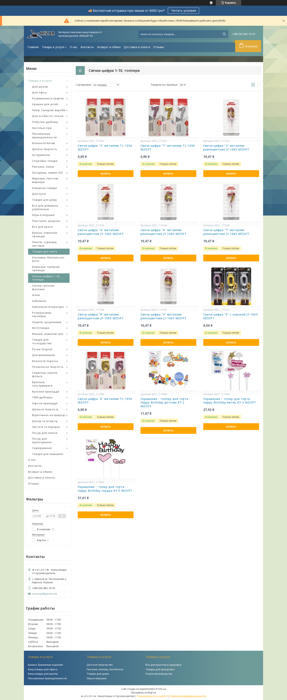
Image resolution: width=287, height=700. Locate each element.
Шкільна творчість (45, 409)
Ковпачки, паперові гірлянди (46, 268)
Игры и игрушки (43, 215)
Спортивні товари (44, 161)
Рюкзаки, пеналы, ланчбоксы (105, 669)
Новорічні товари (44, 188)
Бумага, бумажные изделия (45, 664)
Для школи (40, 86)
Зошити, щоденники (46, 322)
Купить (106, 173)
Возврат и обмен (109, 47)
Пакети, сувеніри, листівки (44, 243)
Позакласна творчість (48, 367)
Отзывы (158, 47)
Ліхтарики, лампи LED (47, 172)
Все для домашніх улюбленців (45, 207)
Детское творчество (100, 664)
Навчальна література (48, 306)
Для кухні (39, 194)
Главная (33, 47)
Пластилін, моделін (46, 221)
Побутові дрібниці (45, 122)
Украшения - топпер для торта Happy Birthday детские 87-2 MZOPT (164, 402)
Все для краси (42, 226)
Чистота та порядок (46, 427)
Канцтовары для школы (43, 673)
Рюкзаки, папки (43, 166)
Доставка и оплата (137, 47)
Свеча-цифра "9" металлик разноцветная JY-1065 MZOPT (164, 316)
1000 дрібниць (42, 397)
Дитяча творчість (44, 149)
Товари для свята (44, 251)
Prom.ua (161, 689)
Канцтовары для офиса (42, 669)
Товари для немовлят (47, 454)
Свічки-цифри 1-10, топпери (46, 278)
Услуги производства (158, 673)
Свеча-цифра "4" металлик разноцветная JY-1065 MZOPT (101, 232)
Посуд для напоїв (44, 433)
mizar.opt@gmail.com (44, 593)
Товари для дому (44, 200)
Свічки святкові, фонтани (43, 287)
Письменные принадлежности (44, 135)
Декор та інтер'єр (45, 421)
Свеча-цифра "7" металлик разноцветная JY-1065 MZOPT (226, 232)
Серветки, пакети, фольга (45, 374)
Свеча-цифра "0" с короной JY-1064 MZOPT (230, 316)
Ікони (36, 295)
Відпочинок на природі (48, 415)
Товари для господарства (42, 341)
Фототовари (40, 328)
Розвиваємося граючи (48, 98)
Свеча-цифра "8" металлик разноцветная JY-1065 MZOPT (101, 316)
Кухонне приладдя (45, 391)
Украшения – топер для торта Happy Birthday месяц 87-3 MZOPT (229, 400)
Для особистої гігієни (47, 116)
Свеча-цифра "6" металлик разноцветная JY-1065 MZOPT (164, 232)
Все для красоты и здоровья (163, 664)
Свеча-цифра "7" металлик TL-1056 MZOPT (168, 147)
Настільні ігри (42, 128)
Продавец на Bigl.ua (143, 692)
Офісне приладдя (45, 403)
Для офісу (39, 92)
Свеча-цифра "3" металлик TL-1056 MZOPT (105, 147)
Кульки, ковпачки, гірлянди (45, 234)
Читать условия (183, 10)
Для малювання (43, 355)
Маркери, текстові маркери (45, 180)
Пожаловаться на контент (152, 696)
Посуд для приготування (42, 440)
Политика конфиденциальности (187, 696)
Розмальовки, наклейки (42, 314)
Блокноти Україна (45, 361)
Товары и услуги (53, 47)
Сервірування (42, 448)
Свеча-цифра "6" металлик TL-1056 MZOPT (105, 400)
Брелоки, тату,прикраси (42, 384)
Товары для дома (98, 673)
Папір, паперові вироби (48, 110)
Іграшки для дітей (45, 104)
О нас (73, 47)
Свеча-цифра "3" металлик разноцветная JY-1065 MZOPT (226, 147)
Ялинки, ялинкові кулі (47, 334)
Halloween (39, 301)
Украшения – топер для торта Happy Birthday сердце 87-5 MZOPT (105, 488)
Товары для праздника (159, 669)
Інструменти (41, 155)
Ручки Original (42, 349)
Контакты (87, 47)
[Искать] (224, 34)
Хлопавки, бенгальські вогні (48, 259)
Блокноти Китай (43, 143)
